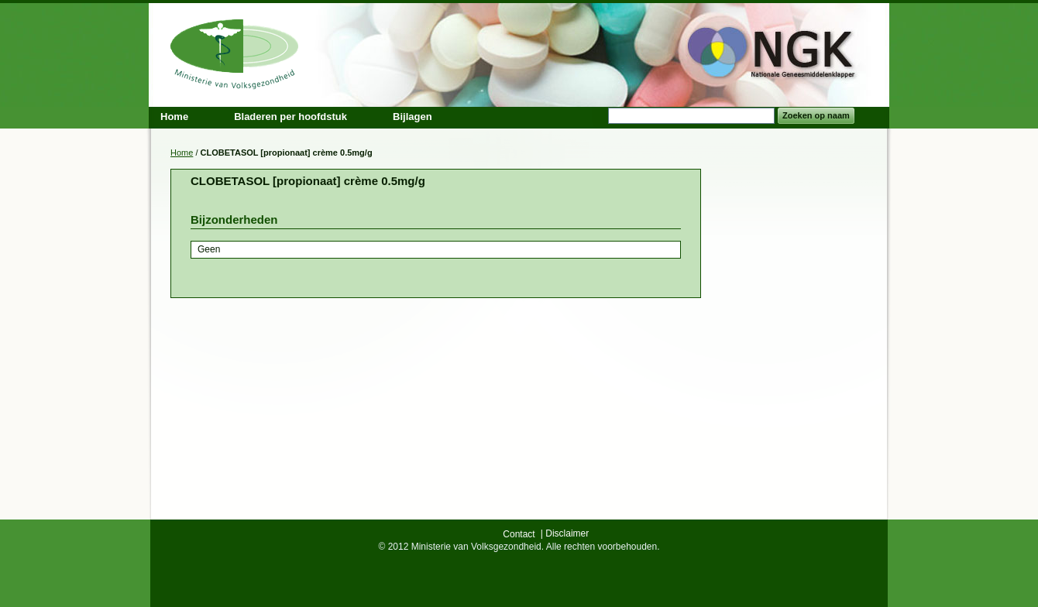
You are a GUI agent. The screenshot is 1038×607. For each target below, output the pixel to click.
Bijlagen (412, 116)
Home (181, 152)
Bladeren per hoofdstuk (290, 116)
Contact (518, 534)
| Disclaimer (565, 533)
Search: (598, 116)
